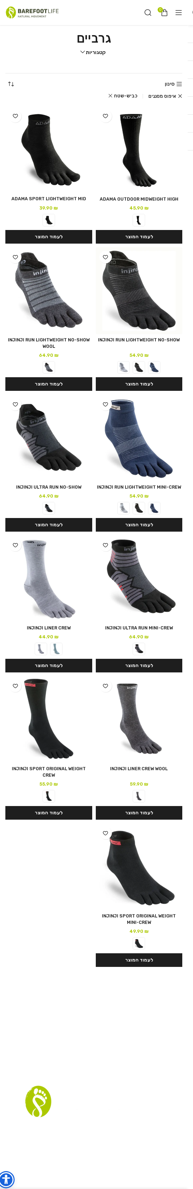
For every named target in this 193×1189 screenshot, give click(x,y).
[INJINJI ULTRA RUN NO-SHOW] (48, 437)
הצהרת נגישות (124, 1142)
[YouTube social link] (84, 1156)
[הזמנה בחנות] (10, 84)
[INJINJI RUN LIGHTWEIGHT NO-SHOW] (139, 290)
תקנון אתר (117, 1129)
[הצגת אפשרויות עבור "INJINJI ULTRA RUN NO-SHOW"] (48, 525)
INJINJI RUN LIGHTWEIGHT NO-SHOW (139, 339)
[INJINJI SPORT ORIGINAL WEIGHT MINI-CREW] (139, 866)
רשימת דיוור (89, 1129)
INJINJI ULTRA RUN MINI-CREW (139, 628)
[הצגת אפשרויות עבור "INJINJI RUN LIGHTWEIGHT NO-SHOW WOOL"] (48, 384)
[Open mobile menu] (179, 12)
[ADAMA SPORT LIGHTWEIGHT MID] (48, 149)
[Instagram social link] (95, 1156)
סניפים (139, 1129)
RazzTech (87, 1175)
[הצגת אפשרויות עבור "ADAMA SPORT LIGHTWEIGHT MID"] (48, 237)
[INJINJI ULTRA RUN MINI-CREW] (139, 578)
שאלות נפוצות (57, 1129)
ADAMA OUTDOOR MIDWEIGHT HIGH (139, 199)
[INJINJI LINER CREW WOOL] (139, 719)
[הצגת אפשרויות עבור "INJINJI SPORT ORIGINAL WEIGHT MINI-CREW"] (139, 960)
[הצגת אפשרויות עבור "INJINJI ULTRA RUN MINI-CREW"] (139, 665)
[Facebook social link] (104, 1156)
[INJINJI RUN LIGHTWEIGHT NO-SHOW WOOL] (48, 290)
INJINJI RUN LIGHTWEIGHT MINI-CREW (139, 487)
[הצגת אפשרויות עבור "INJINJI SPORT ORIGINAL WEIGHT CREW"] (48, 813)
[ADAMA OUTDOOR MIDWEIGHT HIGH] (139, 149)
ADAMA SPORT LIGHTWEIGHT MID (48, 198)
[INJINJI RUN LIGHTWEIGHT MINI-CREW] (139, 437)
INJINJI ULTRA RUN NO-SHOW (48, 487)
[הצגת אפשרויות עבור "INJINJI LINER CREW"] (48, 665)
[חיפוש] (148, 12)
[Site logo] (32, 12)
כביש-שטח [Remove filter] (125, 96)
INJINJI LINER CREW (49, 628)
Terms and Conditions (76, 1142)
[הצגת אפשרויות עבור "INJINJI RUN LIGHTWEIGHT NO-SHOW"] (139, 384)
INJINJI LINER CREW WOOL (139, 768)
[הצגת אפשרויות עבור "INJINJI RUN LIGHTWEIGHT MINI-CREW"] (139, 525)
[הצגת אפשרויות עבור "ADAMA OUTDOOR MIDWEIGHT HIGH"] (139, 237)
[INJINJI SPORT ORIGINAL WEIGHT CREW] (48, 719)
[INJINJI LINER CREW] (48, 578)
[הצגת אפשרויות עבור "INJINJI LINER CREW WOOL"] (139, 813)
